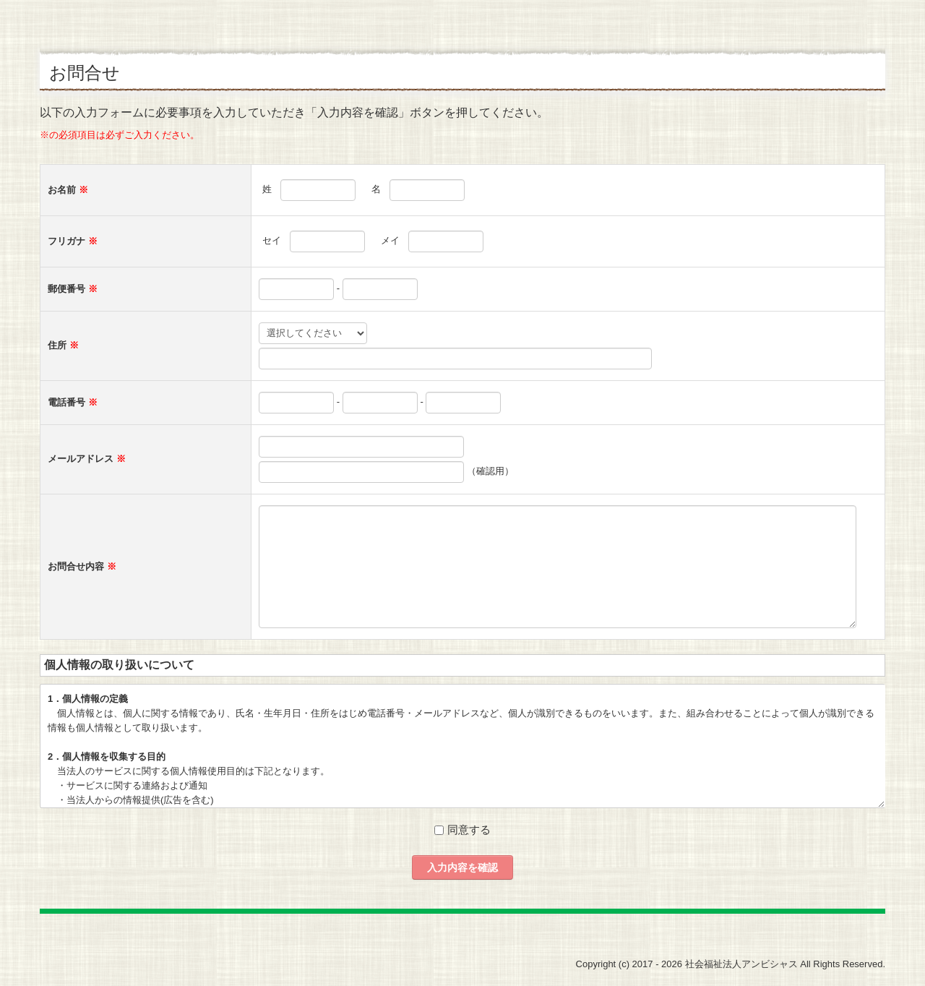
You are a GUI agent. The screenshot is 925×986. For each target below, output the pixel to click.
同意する (469, 829)
